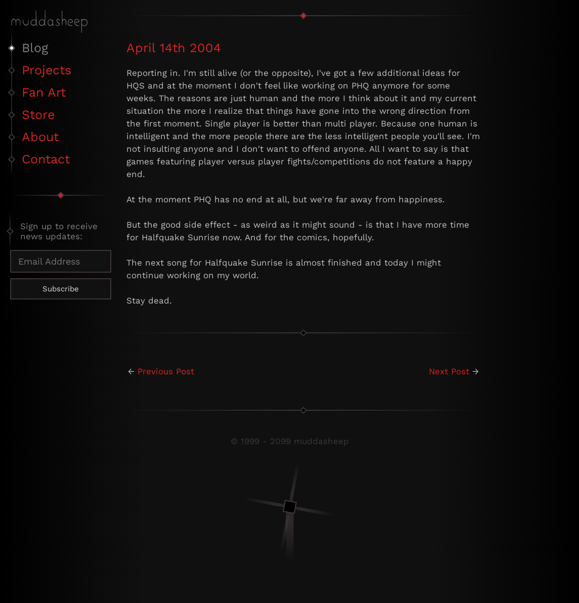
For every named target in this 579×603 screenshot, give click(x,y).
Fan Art (44, 92)
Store (38, 114)
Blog (35, 47)
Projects (46, 70)
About (40, 137)
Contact (46, 159)
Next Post (449, 371)
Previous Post (166, 371)
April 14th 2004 (173, 47)
